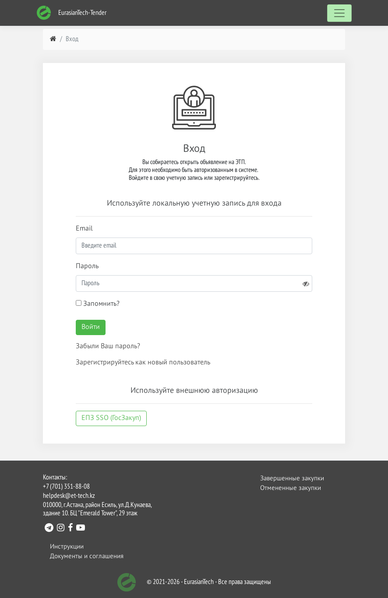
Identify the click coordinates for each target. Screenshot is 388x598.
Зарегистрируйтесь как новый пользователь (143, 362)
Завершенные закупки (292, 478)
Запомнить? (98, 304)
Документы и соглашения (86, 556)
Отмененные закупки (290, 488)
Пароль (87, 266)
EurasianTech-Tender (71, 13)
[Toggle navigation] (339, 13)
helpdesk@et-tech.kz (69, 496)
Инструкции (67, 546)
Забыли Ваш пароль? (108, 346)
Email (84, 228)
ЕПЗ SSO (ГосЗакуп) (111, 418)
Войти (90, 327)
